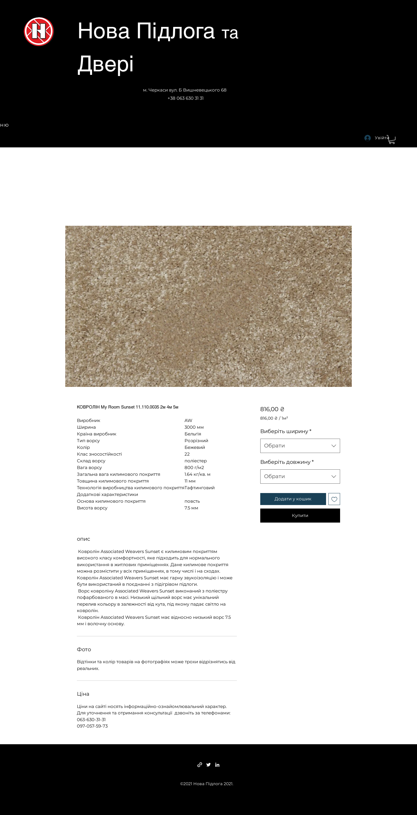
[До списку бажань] (334, 499)
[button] (392, 139)
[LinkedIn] (217, 765)
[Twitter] (208, 765)
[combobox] (300, 446)
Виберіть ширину (285, 431)
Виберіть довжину (287, 462)
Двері (105, 63)
